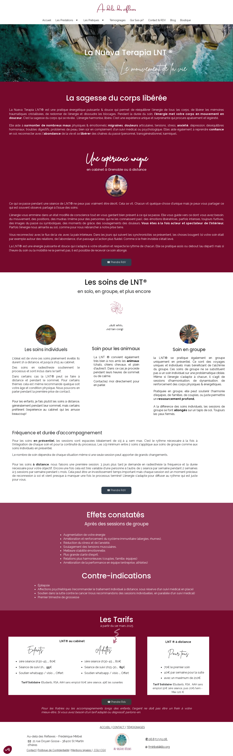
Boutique (185, 20)
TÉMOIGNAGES (136, 727)
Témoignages (118, 20)
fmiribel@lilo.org (159, 747)
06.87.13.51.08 (158, 739)
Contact (31, 750)
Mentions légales (81, 750)
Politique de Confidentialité (53, 750)
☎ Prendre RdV (116, 262)
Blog (173, 20)
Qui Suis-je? (137, 20)
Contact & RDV (157, 20)
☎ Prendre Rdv (116, 701)
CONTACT (118, 727)
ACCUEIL (105, 727)
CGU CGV (99, 750)
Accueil (46, 20)
